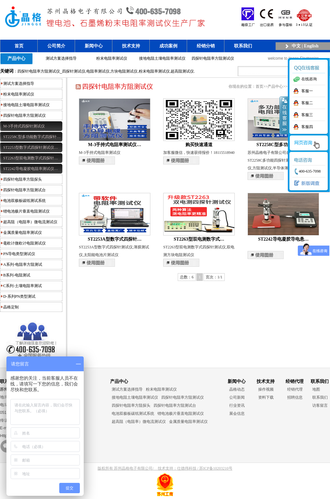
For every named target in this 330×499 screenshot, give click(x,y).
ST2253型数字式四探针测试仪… (30, 147)
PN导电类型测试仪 (19, 254)
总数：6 (186, 277)
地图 (316, 389)
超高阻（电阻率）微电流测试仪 (30, 222)
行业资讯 (237, 405)
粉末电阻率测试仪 (111, 58)
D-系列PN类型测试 (19, 296)
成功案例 (168, 46)
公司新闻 (237, 397)
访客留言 (320, 405)
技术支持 (131, 46)
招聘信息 (295, 397)
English (311, 46)
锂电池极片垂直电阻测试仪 (26, 211)
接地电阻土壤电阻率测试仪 (162, 58)
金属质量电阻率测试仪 (22, 232)
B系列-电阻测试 (16, 275)
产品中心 (16, 58)
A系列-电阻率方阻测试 (22, 264)
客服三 (307, 115)
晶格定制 (11, 307)
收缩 (283, 115)
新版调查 (305, 183)
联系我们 (243, 46)
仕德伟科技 (186, 468)
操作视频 (266, 389)
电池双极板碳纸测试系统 (24, 200)
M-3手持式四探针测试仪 (24, 126)
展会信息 (237, 413)
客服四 (307, 127)
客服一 (307, 91)
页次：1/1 (214, 277)
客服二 (307, 103)
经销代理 (295, 389)
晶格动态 (237, 389)
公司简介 (56, 46)
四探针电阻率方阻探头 (22, 179)
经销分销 (206, 46)
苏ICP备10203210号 (215, 468)
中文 (296, 46)
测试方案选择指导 (61, 58)
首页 (19, 46)
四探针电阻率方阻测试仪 (213, 58)
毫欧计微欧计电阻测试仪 (24, 243)
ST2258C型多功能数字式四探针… (32, 137)
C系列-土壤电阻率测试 (22, 286)
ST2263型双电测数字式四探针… (30, 158)
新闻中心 (94, 46)
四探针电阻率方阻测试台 (24, 190)
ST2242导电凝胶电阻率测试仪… (30, 168)
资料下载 (266, 397)
